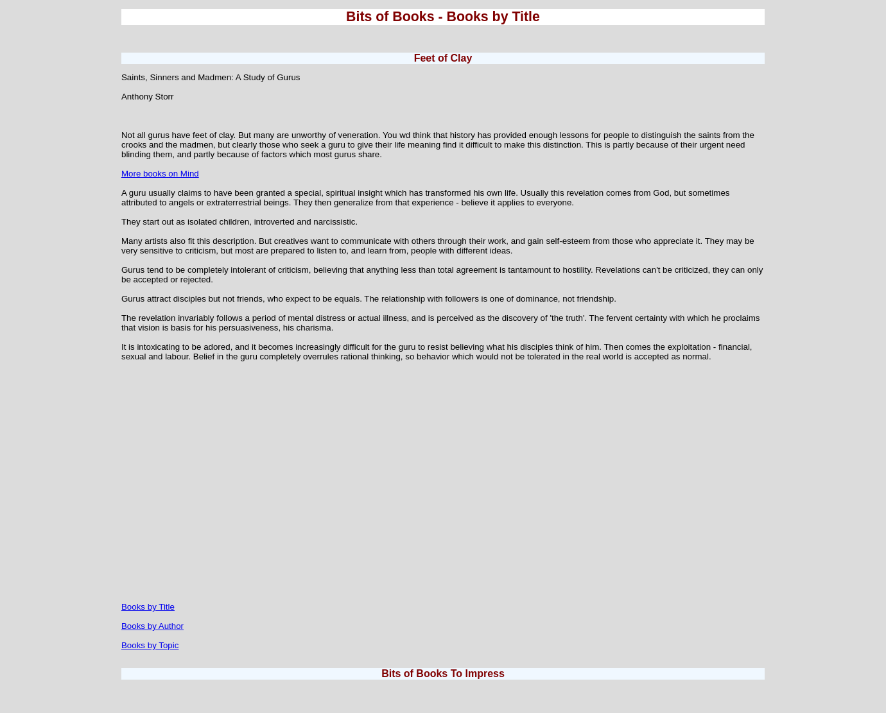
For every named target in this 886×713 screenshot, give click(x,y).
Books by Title (148, 607)
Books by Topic (149, 645)
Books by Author (152, 626)
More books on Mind (160, 173)
